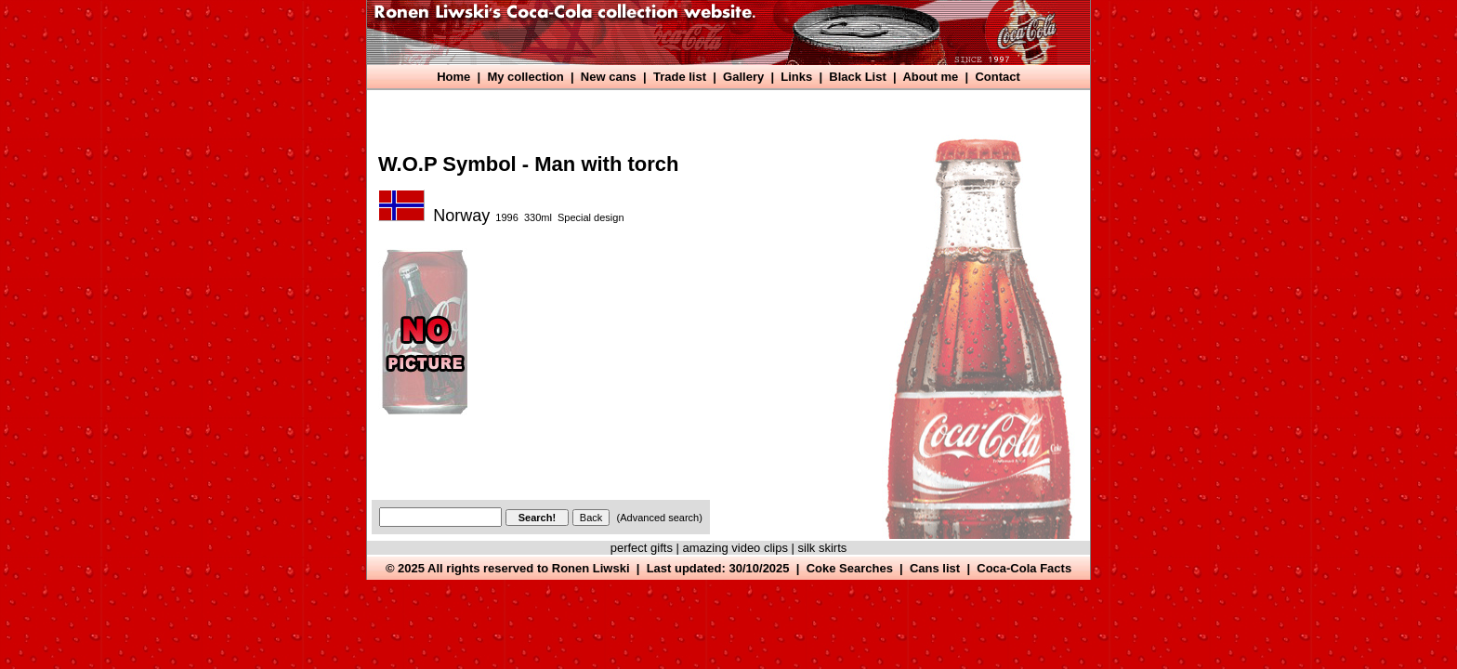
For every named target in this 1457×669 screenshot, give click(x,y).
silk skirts (822, 548)
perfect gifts (641, 548)
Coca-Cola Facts (1024, 568)
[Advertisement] (711, 109)
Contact (997, 77)
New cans (609, 77)
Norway (461, 215)
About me (930, 77)
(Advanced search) (659, 517)
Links (796, 77)
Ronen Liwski (591, 568)
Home (453, 77)
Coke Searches (850, 568)
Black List (857, 77)
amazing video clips (735, 548)
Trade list (679, 77)
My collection (525, 77)
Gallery (743, 77)
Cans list (935, 568)
